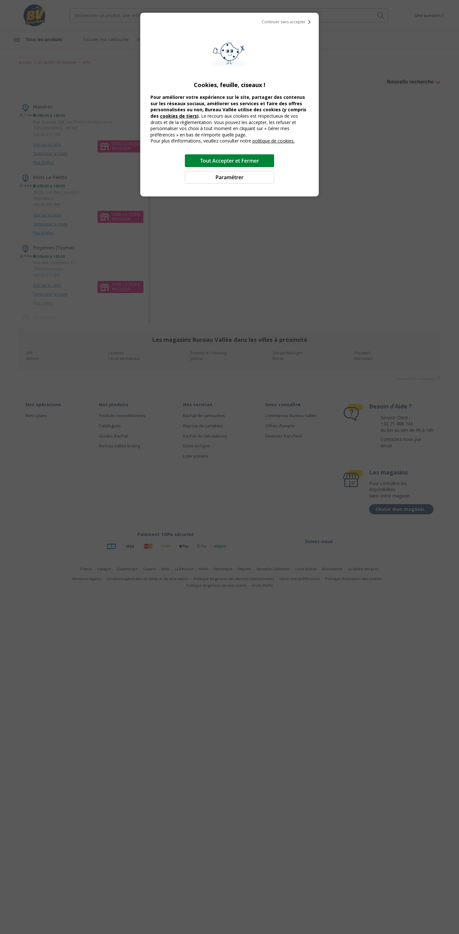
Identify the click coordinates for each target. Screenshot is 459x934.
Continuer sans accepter (287, 22)
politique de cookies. (273, 141)
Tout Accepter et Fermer (229, 160)
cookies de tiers (178, 116)
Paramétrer (229, 177)
